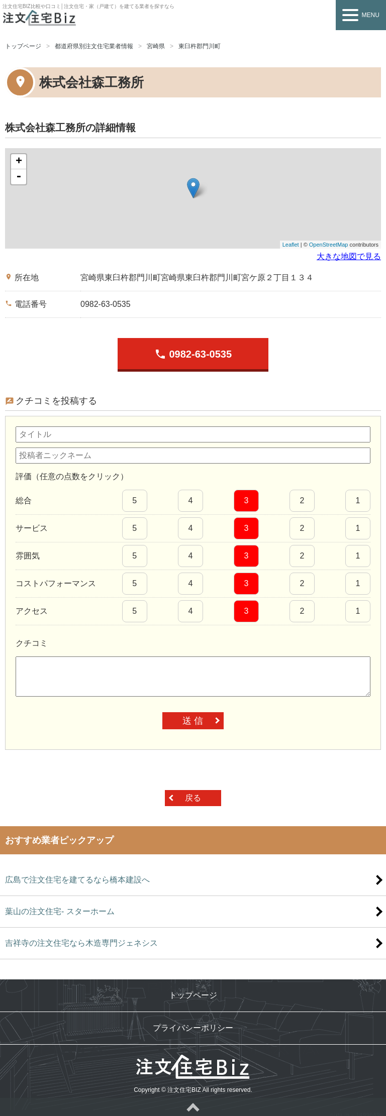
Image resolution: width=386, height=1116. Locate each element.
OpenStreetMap (328, 245)
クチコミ (32, 643)
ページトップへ (193, 1107)
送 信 (192, 721)
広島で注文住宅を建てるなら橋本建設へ (77, 879)
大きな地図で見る (349, 256)
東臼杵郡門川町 (199, 46)
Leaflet (290, 245)
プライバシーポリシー (193, 1028)
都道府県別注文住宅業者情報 (94, 46)
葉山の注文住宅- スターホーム (60, 911)
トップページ (23, 46)
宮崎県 (156, 46)
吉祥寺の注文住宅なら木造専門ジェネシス (81, 943)
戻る (193, 798)
